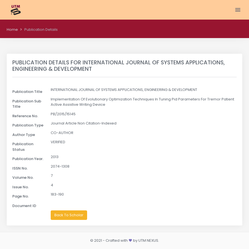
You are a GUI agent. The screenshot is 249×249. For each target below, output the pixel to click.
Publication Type (27, 125)
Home (12, 29)
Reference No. (25, 116)
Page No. (20, 196)
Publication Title (27, 91)
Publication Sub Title (26, 103)
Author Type (23, 134)
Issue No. (20, 187)
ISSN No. (20, 168)
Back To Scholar (68, 215)
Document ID (24, 205)
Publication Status (22, 146)
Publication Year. (27, 158)
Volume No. (23, 177)
